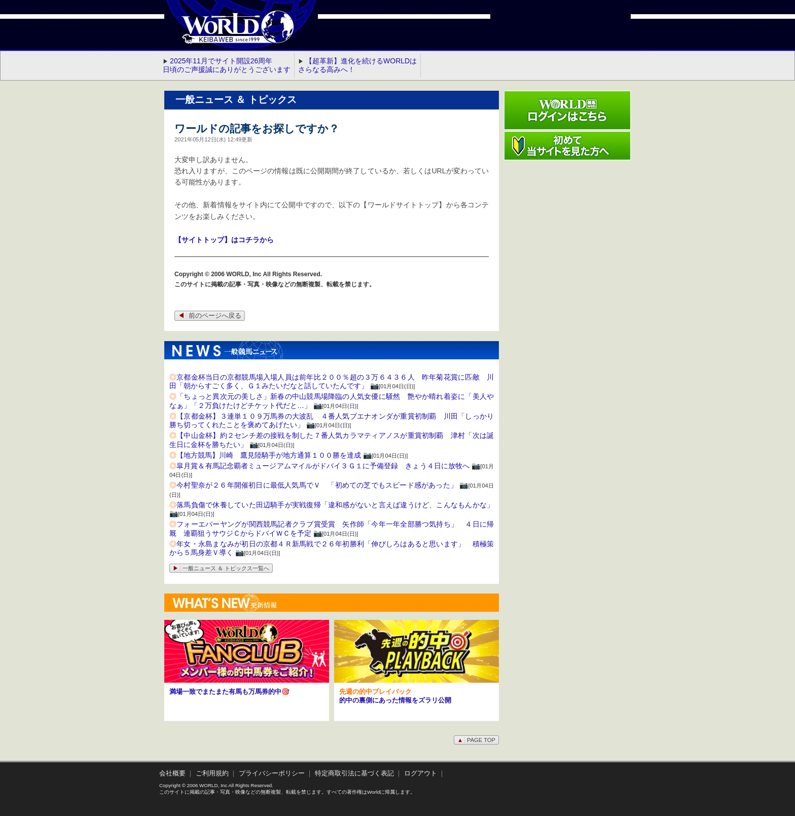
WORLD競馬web (227, 33)
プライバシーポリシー (272, 773)
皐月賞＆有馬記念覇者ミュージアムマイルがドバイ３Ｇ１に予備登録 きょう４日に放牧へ (322, 466)
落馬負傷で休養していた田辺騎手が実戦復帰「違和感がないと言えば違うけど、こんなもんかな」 (335, 505)
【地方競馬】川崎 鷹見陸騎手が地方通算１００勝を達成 (268, 455)
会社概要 (172, 773)
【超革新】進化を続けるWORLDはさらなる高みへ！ (357, 65)
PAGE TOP (476, 740)
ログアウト (420, 773)
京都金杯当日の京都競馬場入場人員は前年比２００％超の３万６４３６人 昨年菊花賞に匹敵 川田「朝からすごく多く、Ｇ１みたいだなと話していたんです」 (331, 381)
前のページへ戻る (209, 315)
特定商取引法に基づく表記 (354, 773)
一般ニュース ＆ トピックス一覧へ (221, 568)
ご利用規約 (212, 773)
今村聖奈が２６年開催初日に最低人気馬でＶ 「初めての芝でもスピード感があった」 (316, 485)
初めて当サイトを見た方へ (567, 145)
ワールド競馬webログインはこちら (567, 110)
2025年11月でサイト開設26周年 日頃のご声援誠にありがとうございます (227, 65)
